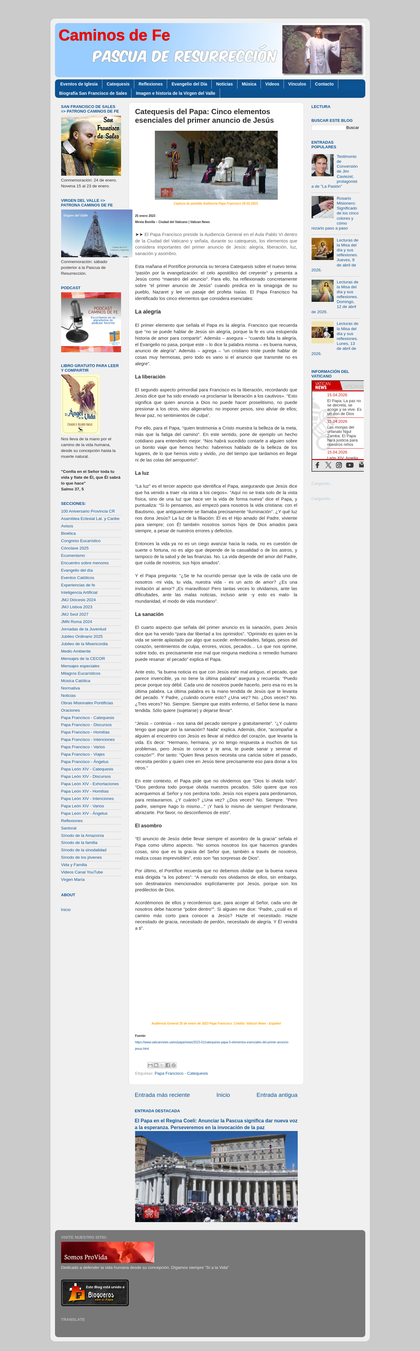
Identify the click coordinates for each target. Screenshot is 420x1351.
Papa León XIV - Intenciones (87, 798)
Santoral (69, 828)
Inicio (223, 1095)
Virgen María (73, 879)
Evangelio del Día (189, 84)
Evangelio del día (77, 570)
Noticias (224, 84)
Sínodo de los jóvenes (81, 857)
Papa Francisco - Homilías (85, 732)
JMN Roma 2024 (76, 621)
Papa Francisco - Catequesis (181, 1073)
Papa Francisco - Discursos (86, 724)
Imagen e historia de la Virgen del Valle (175, 93)
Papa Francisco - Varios (83, 747)
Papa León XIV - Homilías (85, 791)
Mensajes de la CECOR (83, 658)
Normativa (70, 688)
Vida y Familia (74, 864)
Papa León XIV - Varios (82, 806)
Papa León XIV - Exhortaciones (90, 783)
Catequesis (118, 84)
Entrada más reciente (162, 1095)
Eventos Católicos (77, 577)
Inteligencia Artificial (79, 592)
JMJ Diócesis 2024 (78, 600)
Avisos (67, 526)
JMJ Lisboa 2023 (76, 607)
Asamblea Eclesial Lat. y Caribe (90, 518)
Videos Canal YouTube (82, 872)
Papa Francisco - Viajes (83, 754)
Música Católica (75, 680)
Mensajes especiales (80, 666)
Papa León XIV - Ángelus (84, 813)
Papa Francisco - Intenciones (88, 739)
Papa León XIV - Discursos (86, 776)
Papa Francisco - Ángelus (85, 761)
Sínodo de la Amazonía (82, 835)
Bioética (68, 533)
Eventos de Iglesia (79, 84)
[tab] (326, 385)
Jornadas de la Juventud (83, 629)
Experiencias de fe (78, 585)
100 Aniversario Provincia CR (88, 511)
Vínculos (297, 84)
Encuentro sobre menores (85, 563)
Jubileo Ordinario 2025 (82, 636)
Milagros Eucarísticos (80, 673)
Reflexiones (151, 84)
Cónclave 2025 (75, 548)
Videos (272, 84)
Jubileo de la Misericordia (84, 644)
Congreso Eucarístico (81, 540)
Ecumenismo (73, 555)
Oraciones (70, 710)
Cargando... (322, 483)
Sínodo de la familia (79, 842)
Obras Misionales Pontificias (87, 703)
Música (249, 84)
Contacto (324, 84)
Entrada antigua (277, 1095)
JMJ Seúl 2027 (74, 614)
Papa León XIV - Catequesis (87, 769)
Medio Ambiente (76, 651)
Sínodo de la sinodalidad (84, 850)
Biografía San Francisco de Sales (93, 93)
